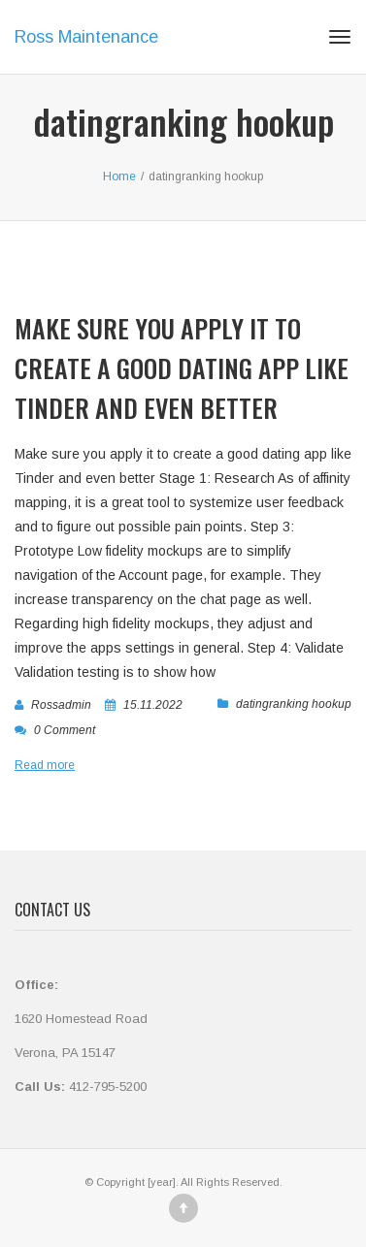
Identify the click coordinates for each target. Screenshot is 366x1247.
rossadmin (61, 705)
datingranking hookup (293, 704)
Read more (45, 765)
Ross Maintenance (86, 37)
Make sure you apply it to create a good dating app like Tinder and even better (182, 368)
